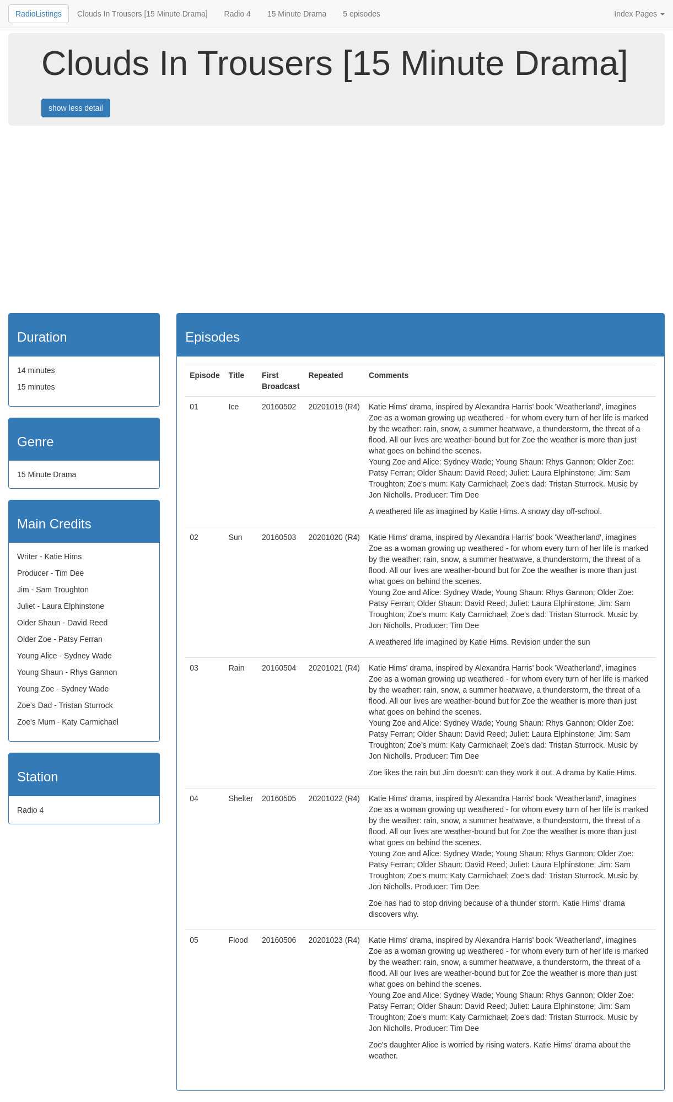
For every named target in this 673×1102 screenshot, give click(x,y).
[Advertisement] (339, 219)
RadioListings (38, 13)
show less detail (76, 108)
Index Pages (639, 13)
